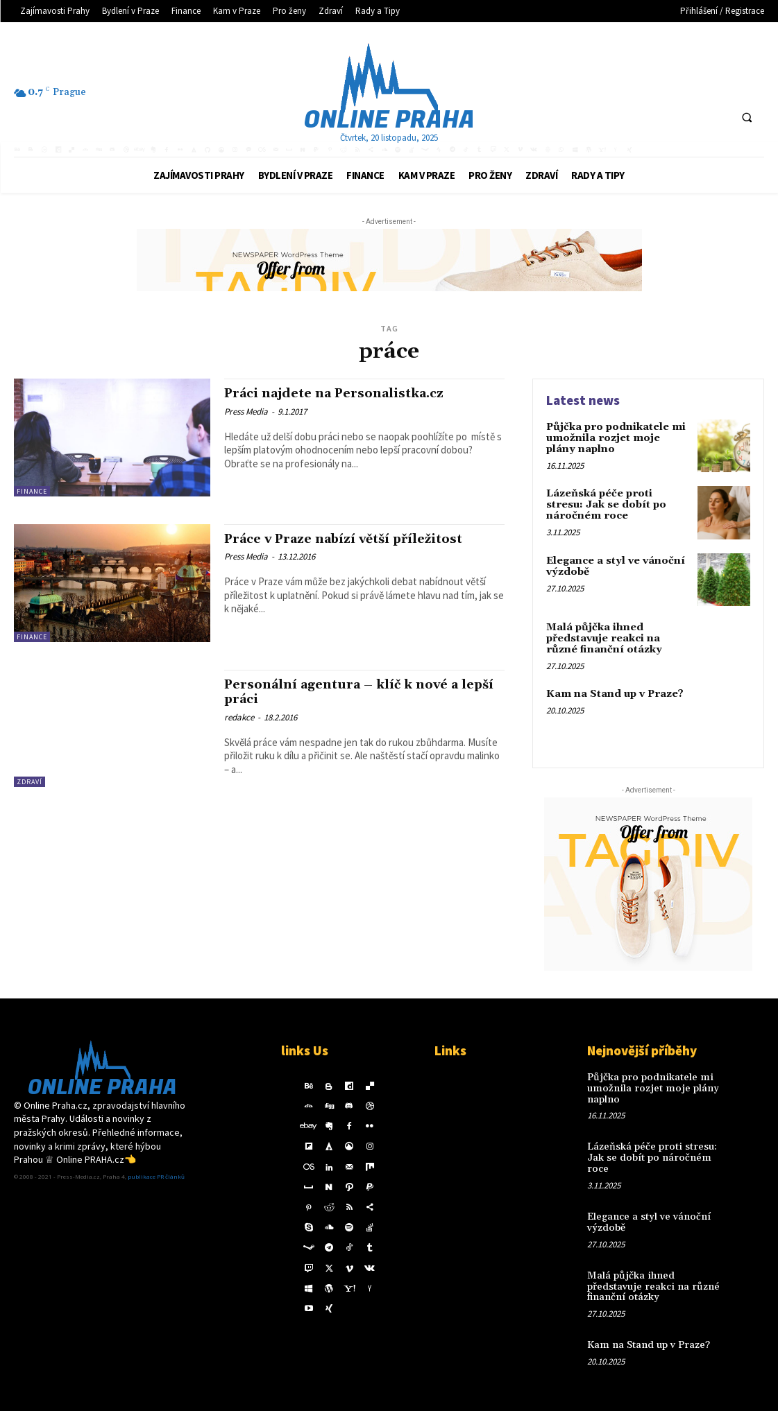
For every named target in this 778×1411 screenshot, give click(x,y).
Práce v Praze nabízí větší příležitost (351, 538)
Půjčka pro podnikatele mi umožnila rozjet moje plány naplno (616, 438)
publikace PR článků (156, 1180)
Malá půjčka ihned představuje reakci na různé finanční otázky (602, 638)
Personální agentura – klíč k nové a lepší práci (348, 691)
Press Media (246, 411)
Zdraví (29, 781)
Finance (32, 491)
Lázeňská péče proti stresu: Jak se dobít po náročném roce (618, 504)
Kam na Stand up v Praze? (613, 694)
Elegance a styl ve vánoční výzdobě (613, 566)
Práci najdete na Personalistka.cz (342, 393)
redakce (239, 716)
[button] (746, 117)
